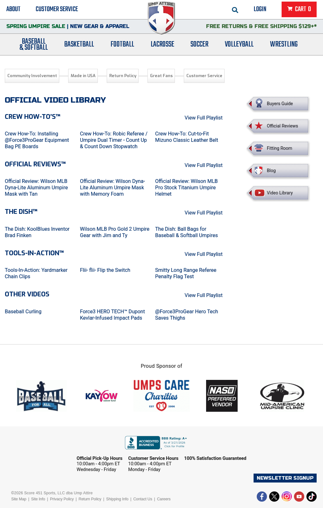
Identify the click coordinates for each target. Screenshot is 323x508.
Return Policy (122, 75)
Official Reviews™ (35, 164)
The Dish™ (21, 211)
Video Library (280, 192)
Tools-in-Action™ (34, 253)
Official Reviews (282, 125)
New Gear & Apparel (99, 27)
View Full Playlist (204, 118)
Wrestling (284, 45)
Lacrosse (162, 45)
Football (122, 45)
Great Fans (161, 75)
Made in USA (83, 75)
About (13, 9)
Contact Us (142, 499)
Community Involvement (32, 75)
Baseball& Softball (33, 46)
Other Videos (27, 294)
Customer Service (57, 9)
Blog (271, 170)
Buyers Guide (280, 103)
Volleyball (239, 45)
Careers (164, 499)
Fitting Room (279, 148)
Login (260, 9)
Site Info (38, 499)
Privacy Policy (62, 499)
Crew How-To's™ (32, 116)
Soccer (199, 45)
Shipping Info (117, 499)
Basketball (79, 45)
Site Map (18, 499)
